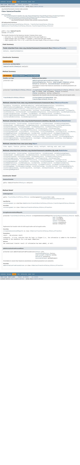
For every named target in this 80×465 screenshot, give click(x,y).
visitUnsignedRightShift (11, 139)
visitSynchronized (47, 138)
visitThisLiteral (64, 115)
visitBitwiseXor (19, 125)
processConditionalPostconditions (14, 108)
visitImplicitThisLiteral (28, 130)
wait (55, 146)
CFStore (48, 17)
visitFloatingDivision (10, 128)
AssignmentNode (48, 97)
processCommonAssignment (45, 107)
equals (10, 146)
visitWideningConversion (29, 116)
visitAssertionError (34, 123)
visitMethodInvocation (68, 112)
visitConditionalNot (57, 110)
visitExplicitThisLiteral (53, 127)
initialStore (60, 105)
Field (12, 6)
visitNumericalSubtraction (60, 135)
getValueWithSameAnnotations (45, 105)
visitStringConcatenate (10, 138)
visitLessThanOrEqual (47, 131)
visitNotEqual (33, 113)
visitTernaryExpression (49, 115)
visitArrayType (22, 123)
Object (34, 143)
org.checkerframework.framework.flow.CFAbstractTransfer (23, 17)
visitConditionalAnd (9, 127)
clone (5, 146)
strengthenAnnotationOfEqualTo (42, 90)
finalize (16, 146)
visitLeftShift (24, 131)
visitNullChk (35, 133)
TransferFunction (36, 24)
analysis (6, 51)
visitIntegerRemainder (10, 131)
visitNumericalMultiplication (27, 135)
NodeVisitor (5, 26)
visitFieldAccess (8, 112)
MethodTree (35, 83)
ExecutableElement (54, 83)
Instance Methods (19, 75)
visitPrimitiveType (38, 136)
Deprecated (24, 1)
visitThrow (58, 138)
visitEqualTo (70, 110)
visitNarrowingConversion (11, 113)
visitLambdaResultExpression (36, 112)
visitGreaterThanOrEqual (11, 130)
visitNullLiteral (46, 133)
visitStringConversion (34, 115)
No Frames (26, 4)
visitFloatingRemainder (26, 128)
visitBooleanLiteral (32, 125)
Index (29, 1)
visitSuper (36, 138)
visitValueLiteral (26, 139)
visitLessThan (34, 131)
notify (36, 146)
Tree (18, 1)
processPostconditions (34, 108)
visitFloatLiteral (41, 128)
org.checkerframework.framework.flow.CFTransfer (23, 18)
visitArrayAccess (25, 110)
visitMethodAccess (24, 133)
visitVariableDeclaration (11, 116)
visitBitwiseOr (8, 125)
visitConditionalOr (24, 127)
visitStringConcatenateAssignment (14, 115)
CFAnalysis (17, 66)
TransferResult (44, 16)
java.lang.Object (6, 14)
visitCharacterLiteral (47, 125)
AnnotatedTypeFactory (39, 82)
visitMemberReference (10, 133)
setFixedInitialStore (49, 108)
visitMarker (71, 131)
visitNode (24, 113)
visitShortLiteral (52, 136)
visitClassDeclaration (63, 125)
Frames (20, 4)
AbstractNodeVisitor (63, 121)
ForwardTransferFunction (9, 24)
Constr (17, 6)
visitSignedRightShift (66, 136)
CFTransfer (53, 17)
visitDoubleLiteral (37, 127)
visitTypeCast (67, 138)
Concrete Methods (33, 75)
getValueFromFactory (27, 105)
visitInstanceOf (21, 112)
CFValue (43, 17)
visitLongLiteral (61, 131)
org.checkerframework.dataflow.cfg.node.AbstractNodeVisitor (21, 16)
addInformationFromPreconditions (43, 80)
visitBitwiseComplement (61, 123)
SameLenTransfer (8, 66)
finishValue (7, 105)
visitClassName (45, 110)
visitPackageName (8, 136)
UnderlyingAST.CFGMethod (61, 82)
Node (33, 91)
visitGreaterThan (54, 128)
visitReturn (57, 113)
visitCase (36, 110)
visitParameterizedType (23, 136)
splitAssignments (63, 108)
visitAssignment (37, 97)
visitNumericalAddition (60, 133)
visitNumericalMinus (9, 135)
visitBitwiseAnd (47, 123)
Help (33, 1)
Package (9, 1)
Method (22, 6)
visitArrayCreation (9, 123)
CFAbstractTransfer (59, 48)
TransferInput (56, 16)
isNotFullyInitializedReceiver (13, 107)
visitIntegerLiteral (59, 130)
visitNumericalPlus (44, 135)
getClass (23, 146)
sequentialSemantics (16, 51)
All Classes (35, 4)
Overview (3, 1)
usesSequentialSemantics (11, 110)
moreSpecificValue (30, 107)
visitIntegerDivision (45, 130)
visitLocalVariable (53, 112)
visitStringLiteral (26, 138)
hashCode (30, 146)
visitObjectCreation (45, 113)
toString (50, 146)
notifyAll (43, 146)
